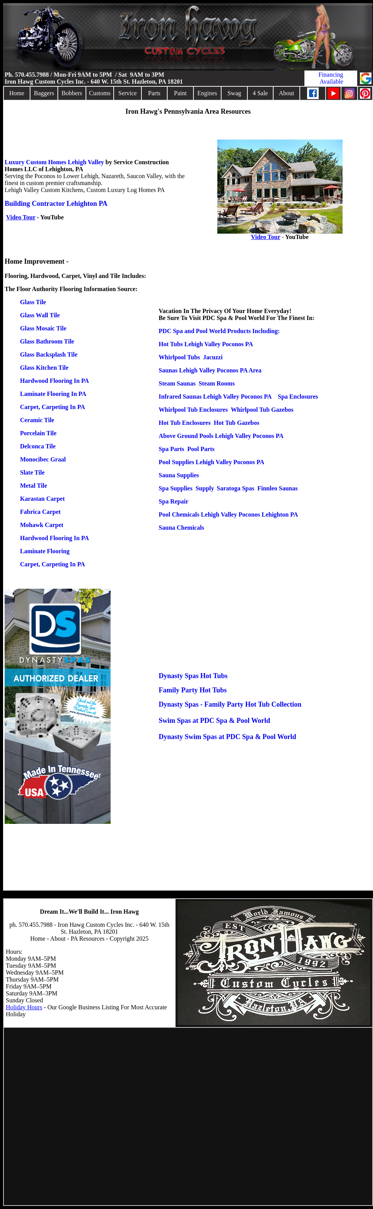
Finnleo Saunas (277, 488)
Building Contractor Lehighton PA (56, 203)
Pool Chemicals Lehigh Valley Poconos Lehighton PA (228, 514)
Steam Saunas (177, 383)
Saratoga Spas (235, 488)
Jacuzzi (213, 357)
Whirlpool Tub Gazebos (262, 409)
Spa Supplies (176, 488)
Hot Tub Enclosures (185, 422)
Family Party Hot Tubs (193, 690)
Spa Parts (171, 449)
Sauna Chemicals (181, 527)
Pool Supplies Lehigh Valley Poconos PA (211, 462)
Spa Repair (173, 501)
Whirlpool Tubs (179, 357)
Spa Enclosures (298, 396)
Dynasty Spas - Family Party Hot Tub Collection (230, 704)
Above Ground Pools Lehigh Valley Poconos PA (221, 436)
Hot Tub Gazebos (236, 422)
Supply (204, 488)
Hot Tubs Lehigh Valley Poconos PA (206, 344)
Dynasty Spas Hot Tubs (193, 676)
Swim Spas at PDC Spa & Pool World (214, 720)
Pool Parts (201, 449)
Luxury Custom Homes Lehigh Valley (54, 162)
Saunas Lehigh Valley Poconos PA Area (210, 370)
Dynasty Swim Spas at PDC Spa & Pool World (227, 737)
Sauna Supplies (179, 475)
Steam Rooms (216, 383)
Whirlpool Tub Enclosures (193, 409)
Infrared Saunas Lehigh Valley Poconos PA (215, 396)
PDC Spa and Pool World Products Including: (219, 331)
